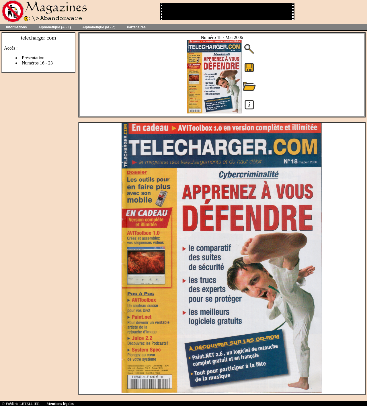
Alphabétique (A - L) (54, 27)
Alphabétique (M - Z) (98, 27)
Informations (16, 27)
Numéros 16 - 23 (37, 62)
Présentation (33, 57)
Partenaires (136, 27)
